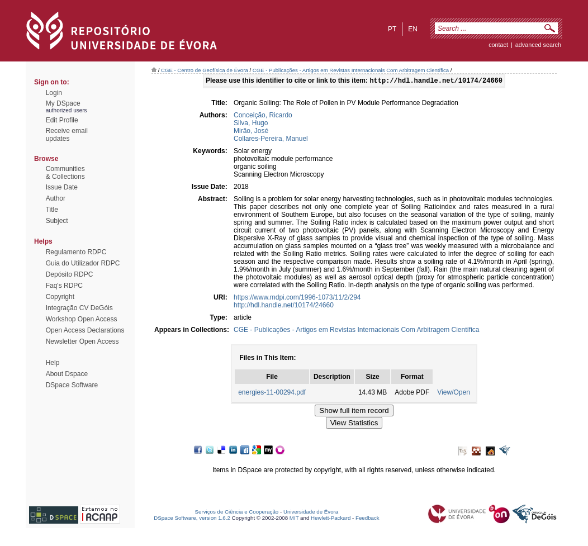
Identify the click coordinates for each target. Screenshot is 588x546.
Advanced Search (538, 44)
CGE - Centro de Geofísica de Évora (204, 70)
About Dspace (67, 374)
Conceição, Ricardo (263, 116)
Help (53, 363)
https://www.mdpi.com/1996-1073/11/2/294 (297, 298)
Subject (57, 221)
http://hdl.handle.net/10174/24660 (284, 306)
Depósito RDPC (69, 274)
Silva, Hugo (251, 124)
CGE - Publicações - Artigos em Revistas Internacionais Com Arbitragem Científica (351, 70)
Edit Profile (62, 120)
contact (498, 44)
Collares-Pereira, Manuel (271, 140)
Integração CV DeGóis (79, 308)
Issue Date (62, 187)
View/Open (453, 393)
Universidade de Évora (310, 513)
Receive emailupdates (67, 135)
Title (52, 209)
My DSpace (63, 103)
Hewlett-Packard (330, 519)
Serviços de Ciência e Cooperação (237, 513)
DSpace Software (72, 385)
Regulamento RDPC (76, 252)
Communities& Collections (65, 173)
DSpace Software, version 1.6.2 (192, 519)
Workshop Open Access (81, 319)
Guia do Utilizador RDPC (83, 263)
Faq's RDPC (64, 285)
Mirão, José (251, 132)
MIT (294, 519)
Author (55, 198)
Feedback (367, 519)
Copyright (60, 297)
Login (54, 93)
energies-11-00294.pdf (272, 393)
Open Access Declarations (85, 330)
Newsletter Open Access (82, 341)
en (413, 29)
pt (392, 29)
